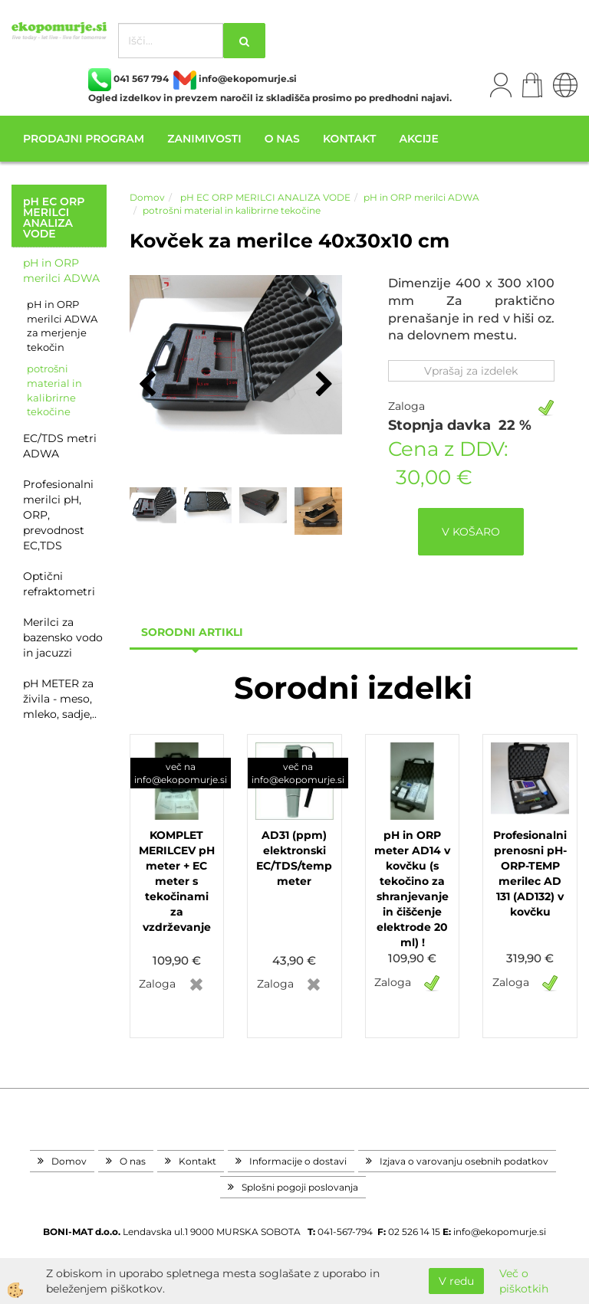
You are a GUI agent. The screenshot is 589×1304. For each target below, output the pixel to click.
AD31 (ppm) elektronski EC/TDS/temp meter (294, 858)
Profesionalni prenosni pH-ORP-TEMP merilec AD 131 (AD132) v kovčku (530, 873)
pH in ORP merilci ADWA (61, 270)
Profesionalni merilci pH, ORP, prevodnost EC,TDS (58, 514)
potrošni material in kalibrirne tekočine (54, 390)
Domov (147, 197)
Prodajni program (83, 139)
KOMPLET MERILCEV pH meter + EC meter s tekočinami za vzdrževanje (177, 881)
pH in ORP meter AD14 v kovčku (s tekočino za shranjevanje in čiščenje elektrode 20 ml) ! (412, 888)
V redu (456, 1281)
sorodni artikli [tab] (192, 632)
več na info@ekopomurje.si (180, 773)
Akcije (418, 139)
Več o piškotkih (523, 1281)
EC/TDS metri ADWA (60, 445)
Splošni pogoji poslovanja (300, 1187)
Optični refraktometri (59, 583)
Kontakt (349, 139)
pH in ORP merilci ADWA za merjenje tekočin (62, 325)
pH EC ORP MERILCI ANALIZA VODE (264, 197)
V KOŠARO (471, 532)
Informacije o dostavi (298, 1161)
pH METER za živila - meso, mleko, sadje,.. (60, 699)
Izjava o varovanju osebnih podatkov (464, 1161)
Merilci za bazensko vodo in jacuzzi (63, 637)
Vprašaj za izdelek (471, 371)
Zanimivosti (204, 139)
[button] (322, 385)
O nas (282, 139)
